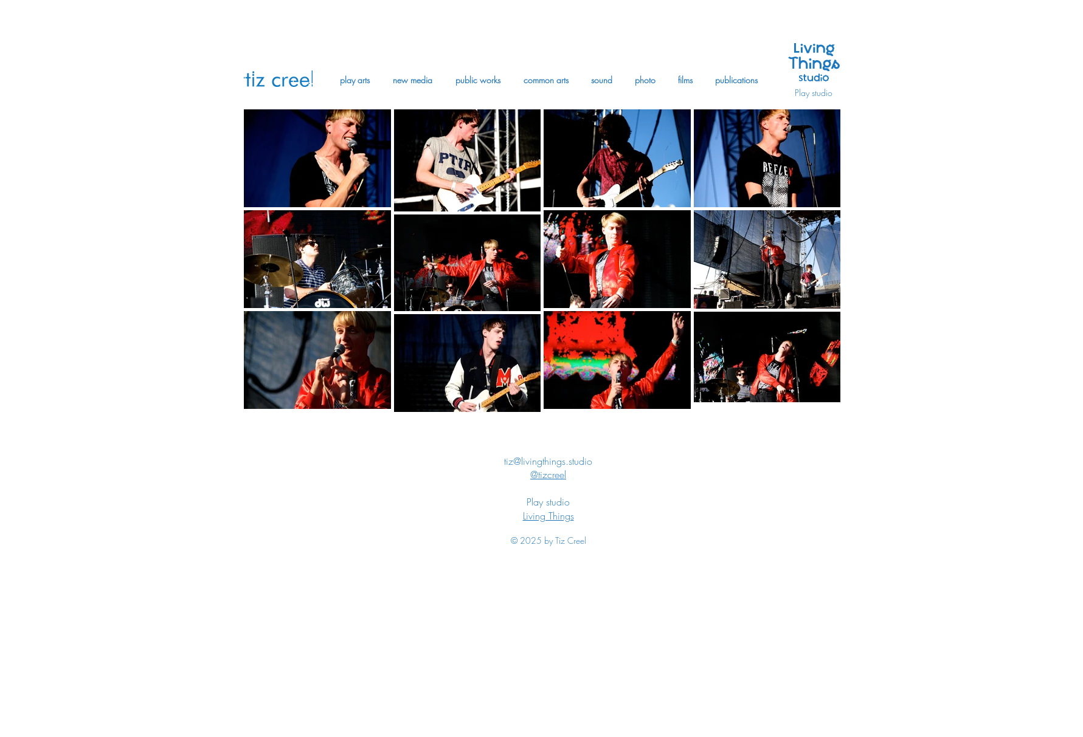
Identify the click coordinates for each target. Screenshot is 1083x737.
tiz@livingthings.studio (548, 461)
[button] (354, 80)
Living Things (548, 516)
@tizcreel (548, 474)
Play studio (813, 92)
